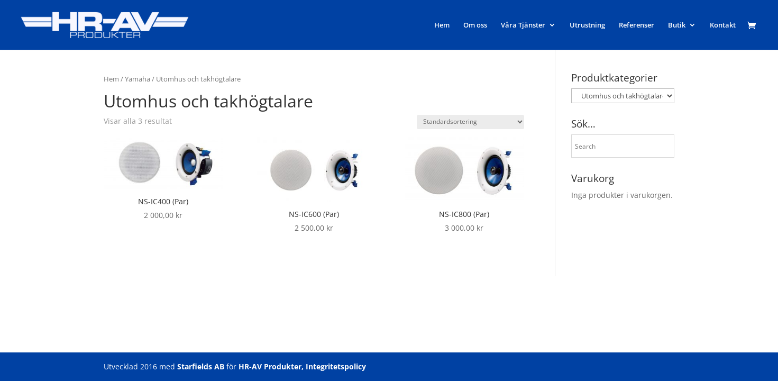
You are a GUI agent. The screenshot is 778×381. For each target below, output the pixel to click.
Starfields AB (200, 366)
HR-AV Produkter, (271, 366)
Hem (442, 25)
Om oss (475, 25)
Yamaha (137, 79)
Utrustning (587, 25)
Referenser (636, 25)
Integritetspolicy (336, 366)
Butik (676, 25)
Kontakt (723, 25)
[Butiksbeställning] (470, 122)
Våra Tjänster (523, 25)
